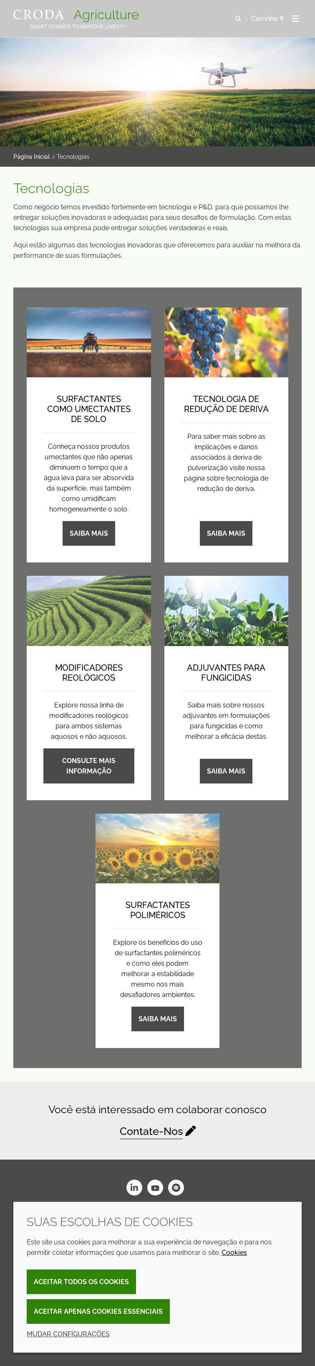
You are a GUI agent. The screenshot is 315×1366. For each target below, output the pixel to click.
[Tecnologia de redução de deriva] (226, 342)
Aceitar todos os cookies (81, 1282)
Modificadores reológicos (89, 673)
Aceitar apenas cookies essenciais (98, 1311)
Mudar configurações (68, 1334)
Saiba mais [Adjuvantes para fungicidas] (226, 771)
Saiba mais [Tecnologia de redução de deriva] (226, 533)
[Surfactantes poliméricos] (158, 848)
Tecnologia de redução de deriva (226, 404)
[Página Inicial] (77, 16)
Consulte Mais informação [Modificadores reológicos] (89, 766)
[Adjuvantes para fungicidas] (226, 611)
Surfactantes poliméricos (158, 910)
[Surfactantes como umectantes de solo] (89, 342)
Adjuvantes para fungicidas (226, 673)
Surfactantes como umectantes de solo (89, 409)
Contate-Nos (151, 1131)
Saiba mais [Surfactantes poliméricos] (158, 1019)
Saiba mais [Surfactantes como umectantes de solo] (89, 533)
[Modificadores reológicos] (89, 611)
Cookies (234, 1253)
